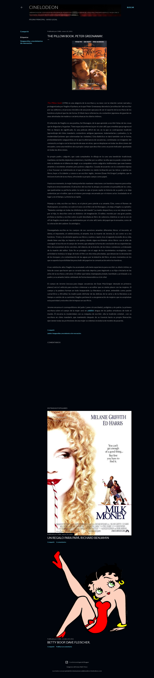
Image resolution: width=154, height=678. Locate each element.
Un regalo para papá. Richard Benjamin (78, 537)
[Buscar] (130, 7)
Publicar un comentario (64, 647)
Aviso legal (51, 19)
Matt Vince (83, 667)
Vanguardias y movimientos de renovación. (31, 42)
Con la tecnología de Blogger (77, 662)
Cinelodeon (43, 7)
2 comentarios (61, 542)
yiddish (90, 310)
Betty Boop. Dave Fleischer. (68, 642)
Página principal (37, 19)
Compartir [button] (24, 31)
